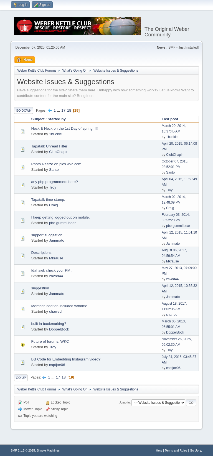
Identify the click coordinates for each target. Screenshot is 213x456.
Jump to (124, 402)
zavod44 (56, 276)
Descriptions (41, 252)
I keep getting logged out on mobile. (60, 217)
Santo (54, 169)
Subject (37, 119)
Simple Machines (48, 450)
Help (159, 450)
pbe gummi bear (62, 223)
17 (63, 110)
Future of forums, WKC (50, 341)
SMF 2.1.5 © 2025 (23, 450)
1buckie (55, 134)
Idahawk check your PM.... (52, 270)
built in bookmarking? (48, 324)
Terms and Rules (176, 450)
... (59, 110)
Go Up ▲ (196, 450)
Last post (170, 119)
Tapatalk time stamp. (48, 199)
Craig (53, 205)
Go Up (21, 377)
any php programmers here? (54, 182)
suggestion (40, 288)
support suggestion (46, 235)
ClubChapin (59, 152)
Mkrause (56, 258)
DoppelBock (59, 329)
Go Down (23, 110)
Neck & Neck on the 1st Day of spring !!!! (64, 128)
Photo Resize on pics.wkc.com (56, 164)
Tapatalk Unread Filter (49, 146)
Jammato (56, 240)
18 (69, 110)
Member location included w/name (59, 306)
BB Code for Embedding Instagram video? (65, 359)
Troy (52, 187)
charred (55, 311)
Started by (57, 119)
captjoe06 (57, 365)
